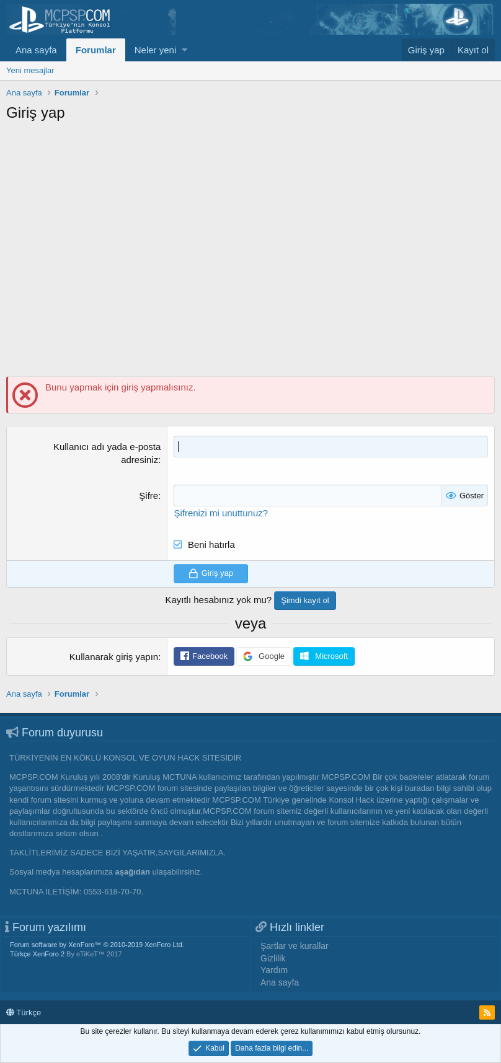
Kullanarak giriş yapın (113, 656)
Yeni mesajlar (30, 70)
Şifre (148, 495)
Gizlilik (272, 958)
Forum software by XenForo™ (97, 944)
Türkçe (23, 1012)
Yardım (274, 970)
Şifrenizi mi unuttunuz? (221, 513)
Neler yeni (156, 50)
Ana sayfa (36, 50)
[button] (184, 49)
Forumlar (96, 50)
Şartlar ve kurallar (294, 946)
